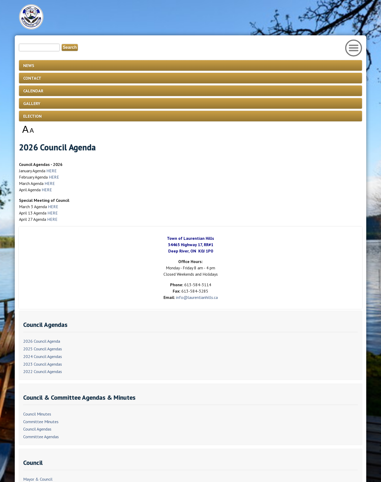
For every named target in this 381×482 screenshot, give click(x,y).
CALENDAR (33, 90)
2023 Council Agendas (42, 364)
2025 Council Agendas (42, 348)
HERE (51, 170)
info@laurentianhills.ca (197, 297)
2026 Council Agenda (41, 341)
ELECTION (32, 116)
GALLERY (31, 103)
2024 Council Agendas (42, 356)
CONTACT (32, 78)
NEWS (28, 65)
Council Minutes (37, 414)
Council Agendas (37, 429)
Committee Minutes (41, 421)
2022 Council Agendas (42, 371)
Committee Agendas (41, 436)
